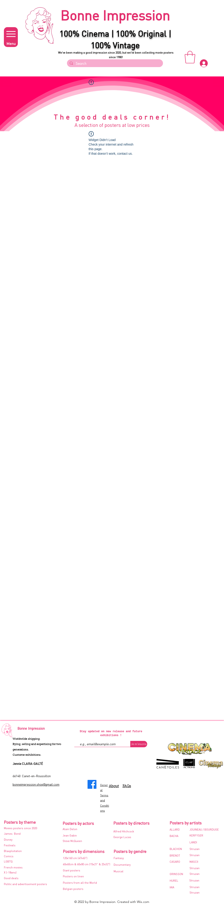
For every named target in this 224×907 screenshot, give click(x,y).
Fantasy (119, 858)
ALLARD (175, 829)
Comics (8, 856)
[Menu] (11, 37)
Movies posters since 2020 (20, 828)
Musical (118, 871)
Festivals (10, 845)
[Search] (114, 63)
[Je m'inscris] (138, 744)
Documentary (122, 864)
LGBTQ (8, 861)
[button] (190, 57)
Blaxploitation (13, 851)
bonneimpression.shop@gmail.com (36, 784)
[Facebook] (92, 784)
